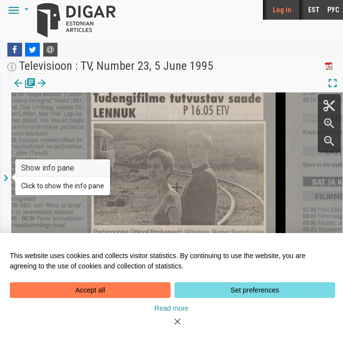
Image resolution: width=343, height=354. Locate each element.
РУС (333, 10)
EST (313, 10)
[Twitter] (32, 50)
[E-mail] (50, 50)
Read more (171, 308)
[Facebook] (14, 50)
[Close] (171, 327)
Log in (282, 10)
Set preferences (254, 290)
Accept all (90, 290)
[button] (16, 10)
